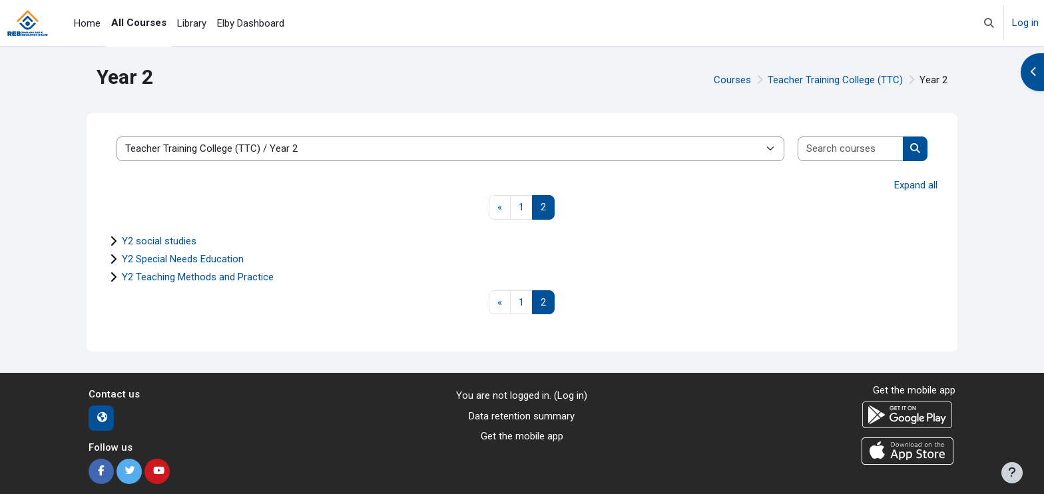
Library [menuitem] (191, 23)
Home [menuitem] (87, 23)
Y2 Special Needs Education (183, 259)
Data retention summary (522, 416)
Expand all (915, 185)
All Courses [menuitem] (138, 23)
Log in (1025, 23)
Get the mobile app (522, 436)
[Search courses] (851, 148)
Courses (732, 80)
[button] (989, 23)
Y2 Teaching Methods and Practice (198, 277)
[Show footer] (1012, 472)
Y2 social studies (159, 241)
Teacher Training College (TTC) (835, 80)
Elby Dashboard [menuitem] (250, 23)
